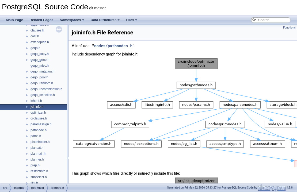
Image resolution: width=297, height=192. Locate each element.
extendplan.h (40, 42)
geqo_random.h (42, 83)
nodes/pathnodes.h (113, 46)
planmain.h (38, 153)
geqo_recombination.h (46, 89)
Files (131, 20)
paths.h (36, 136)
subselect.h (39, 177)
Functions (289, 27)
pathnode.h (39, 130)
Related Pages (41, 20)
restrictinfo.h (39, 171)
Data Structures (105, 20)
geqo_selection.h (43, 95)
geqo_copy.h (40, 54)
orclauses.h (39, 118)
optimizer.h (38, 112)
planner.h (37, 159)
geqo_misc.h (40, 65)
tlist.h (34, 183)
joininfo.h (37, 107)
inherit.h (36, 101)
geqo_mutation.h (42, 71)
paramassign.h (41, 124)
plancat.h (37, 148)
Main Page (14, 20)
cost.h (35, 36)
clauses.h (37, 30)
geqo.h (35, 48)
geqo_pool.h (39, 77)
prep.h (35, 165)
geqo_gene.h (40, 60)
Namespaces (72, 20)
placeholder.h (40, 142)
